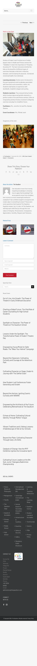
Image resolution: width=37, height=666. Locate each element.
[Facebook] (4, 604)
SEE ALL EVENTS (8, 476)
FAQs (28, 530)
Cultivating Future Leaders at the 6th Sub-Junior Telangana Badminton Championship (16, 462)
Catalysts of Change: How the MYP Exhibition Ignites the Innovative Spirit (17, 449)
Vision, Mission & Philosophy (7, 489)
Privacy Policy (29, 536)
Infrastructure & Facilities (18, 519)
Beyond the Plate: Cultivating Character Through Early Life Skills (17, 438)
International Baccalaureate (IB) (18, 489)
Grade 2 (30, 156)
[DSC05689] (18, 136)
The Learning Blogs (29, 500)
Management (7, 495)
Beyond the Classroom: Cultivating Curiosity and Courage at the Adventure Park (17, 360)
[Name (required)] (18, 260)
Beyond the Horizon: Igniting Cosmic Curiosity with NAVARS (16, 394)
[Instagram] (6, 604)
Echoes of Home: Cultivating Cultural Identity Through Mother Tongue (16, 416)
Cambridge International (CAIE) (18, 498)
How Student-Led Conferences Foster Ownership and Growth (17, 383)
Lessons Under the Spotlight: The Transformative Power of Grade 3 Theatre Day (18, 335)
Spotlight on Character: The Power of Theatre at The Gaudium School (16, 323)
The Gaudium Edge (7, 506)
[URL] (18, 268)
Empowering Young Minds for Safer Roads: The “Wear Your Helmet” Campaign (18, 348)
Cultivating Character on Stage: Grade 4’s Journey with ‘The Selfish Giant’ (18, 372)
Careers (29, 526)
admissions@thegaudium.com (12, 590)
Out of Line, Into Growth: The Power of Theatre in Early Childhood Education (17, 299)
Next (31, 22)
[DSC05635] (18, 44)
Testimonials (30, 522)
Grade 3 (5, 158)
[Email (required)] (18, 264)
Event (26, 156)
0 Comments (11, 158)
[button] (4, 136)
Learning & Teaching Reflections (30, 490)
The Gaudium (7, 156)
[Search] (32, 286)
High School (6, 533)
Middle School (6, 527)
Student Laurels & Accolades (30, 515)
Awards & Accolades (7, 514)
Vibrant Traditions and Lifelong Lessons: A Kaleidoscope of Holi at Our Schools (18, 427)
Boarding (18, 526)
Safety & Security (18, 531)
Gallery (17, 537)
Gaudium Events (29, 508)
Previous (25, 22)
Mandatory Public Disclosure (18, 543)
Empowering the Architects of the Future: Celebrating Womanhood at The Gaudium (18, 405)
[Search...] (17, 286)
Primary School (6, 520)
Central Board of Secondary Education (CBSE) (18, 508)
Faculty (6, 500)
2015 (23, 156)
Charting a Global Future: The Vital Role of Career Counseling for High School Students (18, 311)
